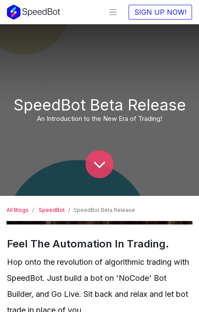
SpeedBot (52, 210)
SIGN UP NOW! (160, 12)
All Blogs (18, 210)
